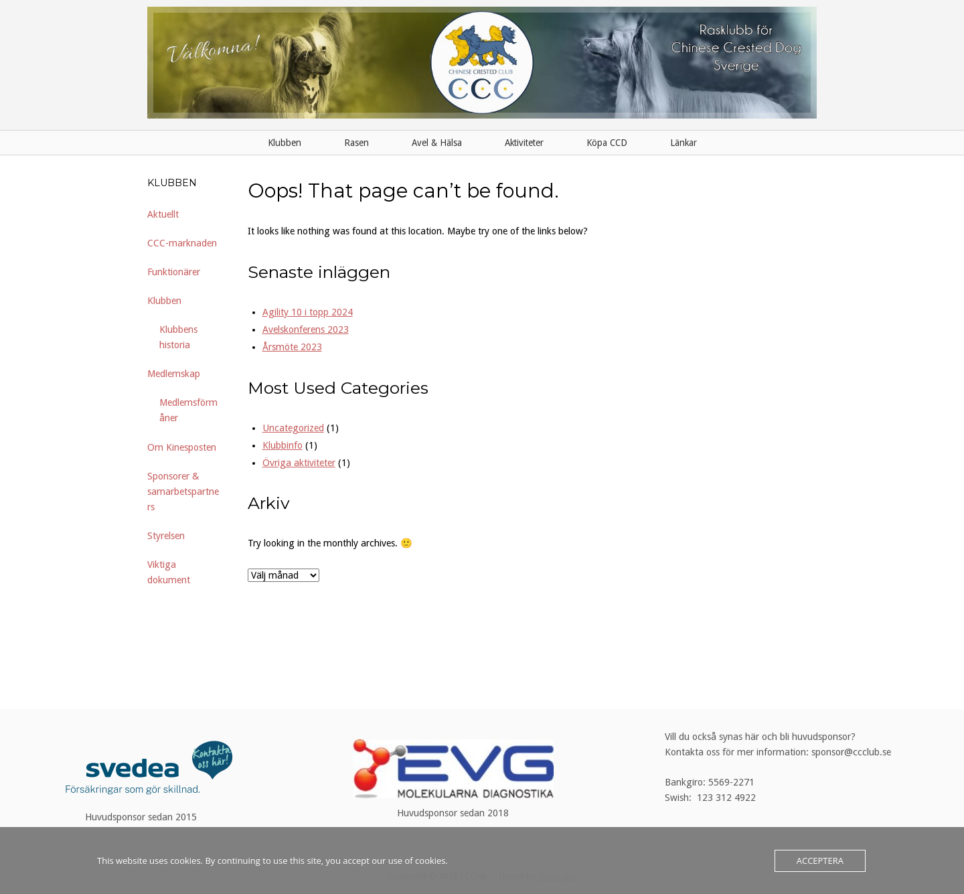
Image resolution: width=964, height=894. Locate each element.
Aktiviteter (524, 142)
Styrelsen (166, 535)
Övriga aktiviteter (298, 462)
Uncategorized (293, 428)
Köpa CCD (606, 142)
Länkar (683, 142)
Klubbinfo (282, 445)
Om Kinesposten (181, 447)
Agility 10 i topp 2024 (307, 312)
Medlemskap (173, 373)
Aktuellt (163, 214)
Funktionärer (173, 272)
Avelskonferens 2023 (305, 329)
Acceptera (820, 860)
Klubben (284, 142)
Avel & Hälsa (437, 142)
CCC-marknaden (182, 243)
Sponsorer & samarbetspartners (183, 491)
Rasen (356, 142)
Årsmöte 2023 (292, 347)
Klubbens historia (178, 337)
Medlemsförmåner (188, 410)
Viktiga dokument (168, 572)
